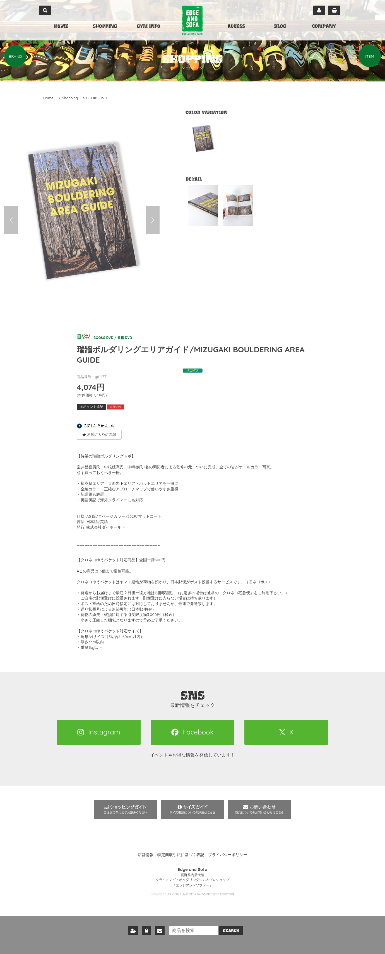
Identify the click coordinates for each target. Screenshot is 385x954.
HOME (61, 26)
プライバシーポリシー (227, 854)
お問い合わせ (155, 927)
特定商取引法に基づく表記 (180, 854)
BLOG (280, 26)
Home (48, 98)
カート (334, 10)
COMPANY (324, 26)
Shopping (70, 98)
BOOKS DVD (96, 98)
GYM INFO (148, 26)
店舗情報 (145, 854)
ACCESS (236, 26)
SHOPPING (105, 26)
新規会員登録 (128, 927)
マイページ (319, 10)
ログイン (141, 927)
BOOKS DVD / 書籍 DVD (110, 336)
